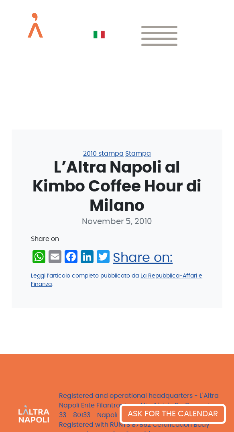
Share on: (143, 257)
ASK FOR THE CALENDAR (173, 414)
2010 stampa (103, 153)
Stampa (138, 153)
